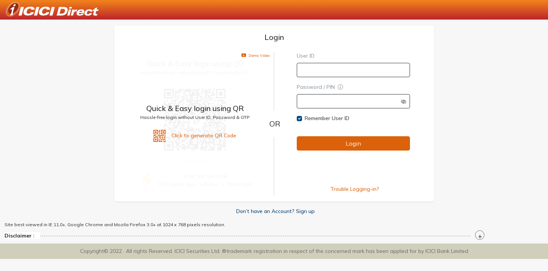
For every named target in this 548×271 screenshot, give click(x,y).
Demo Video (255, 55)
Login (353, 143)
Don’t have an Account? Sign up (275, 211)
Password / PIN (320, 87)
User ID (305, 55)
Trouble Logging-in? (354, 189)
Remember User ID (327, 118)
